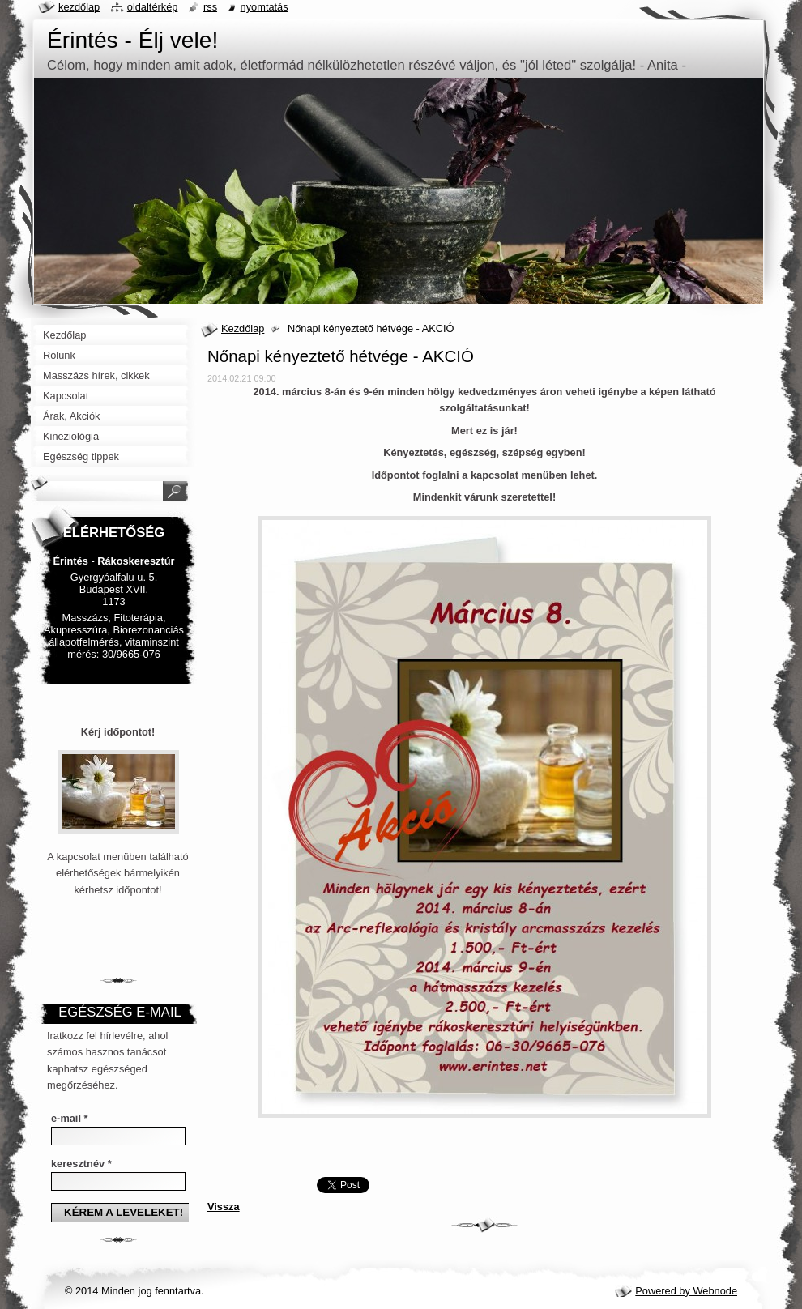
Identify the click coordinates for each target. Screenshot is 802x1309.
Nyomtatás (264, 7)
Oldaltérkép (152, 7)
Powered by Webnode (686, 1291)
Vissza (223, 1206)
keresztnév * (81, 1164)
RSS (210, 7)
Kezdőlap (242, 328)
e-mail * (69, 1118)
